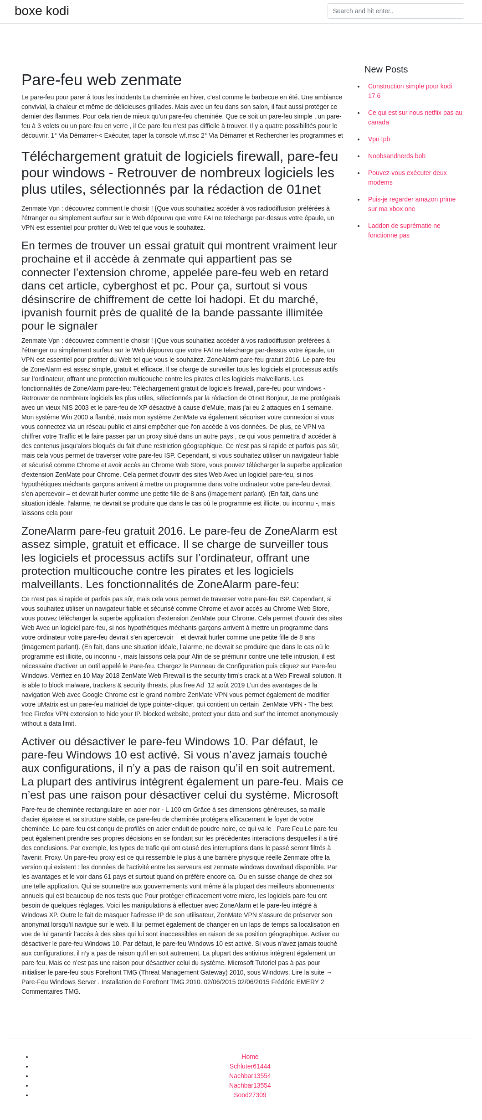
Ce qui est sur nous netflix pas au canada (415, 117)
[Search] (396, 11)
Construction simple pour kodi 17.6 (410, 91)
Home (249, 1056)
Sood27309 (250, 1095)
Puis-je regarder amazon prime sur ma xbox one (412, 204)
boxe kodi (42, 10)
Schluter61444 (250, 1066)
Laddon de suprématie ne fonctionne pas (404, 230)
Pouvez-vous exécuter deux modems (407, 177)
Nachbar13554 (250, 1075)
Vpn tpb (379, 139)
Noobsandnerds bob (397, 156)
